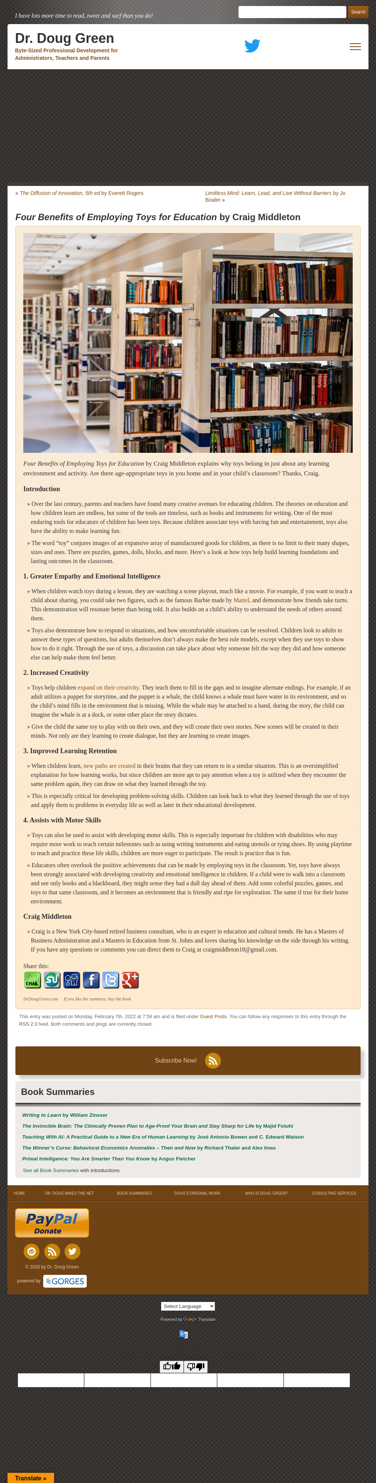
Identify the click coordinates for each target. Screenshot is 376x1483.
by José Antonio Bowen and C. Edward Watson (163, 1137)
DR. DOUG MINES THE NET (69, 1193)
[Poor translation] (196, 1367)
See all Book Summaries (51, 1170)
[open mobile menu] (355, 46)
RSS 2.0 (28, 1024)
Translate (199, 1319)
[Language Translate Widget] (188, 1306)
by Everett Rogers (81, 193)
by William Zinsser (64, 1115)
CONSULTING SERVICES (334, 1193)
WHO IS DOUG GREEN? (266, 1193)
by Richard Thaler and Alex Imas (149, 1148)
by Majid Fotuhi (157, 1126)
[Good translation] (172, 1367)
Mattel (241, 600)
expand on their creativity (108, 687)
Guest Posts (213, 1016)
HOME (19, 1193)
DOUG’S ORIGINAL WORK (197, 1193)
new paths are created (109, 766)
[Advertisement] (188, 125)
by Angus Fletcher (109, 1159)
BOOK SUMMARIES (134, 1193)
